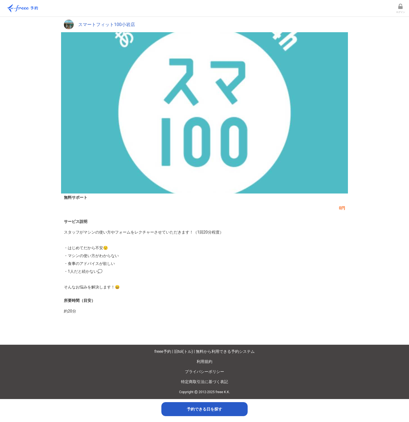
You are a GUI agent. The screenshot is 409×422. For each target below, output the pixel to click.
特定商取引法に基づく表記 (204, 381)
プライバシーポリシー (204, 371)
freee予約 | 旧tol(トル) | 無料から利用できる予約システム (204, 351)
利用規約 (204, 361)
